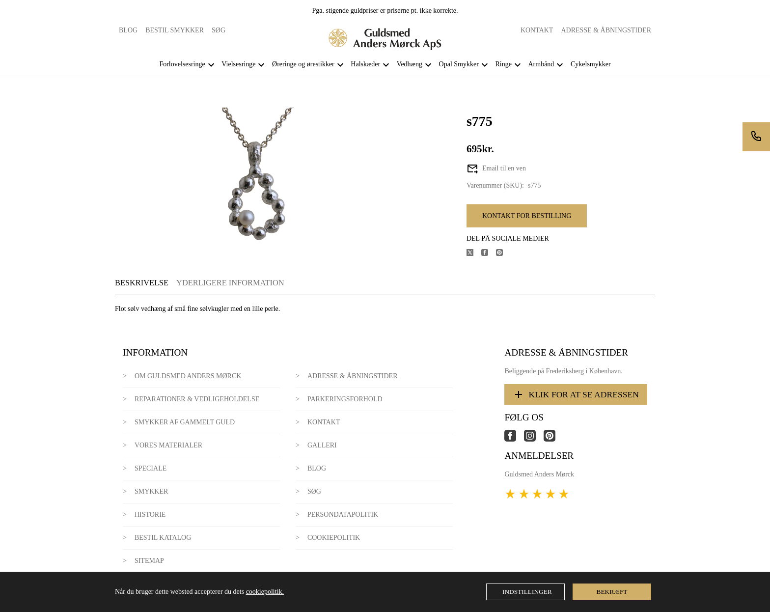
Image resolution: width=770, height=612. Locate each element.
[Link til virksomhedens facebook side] (514, 439)
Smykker (151, 491)
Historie (150, 514)
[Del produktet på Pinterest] (503, 253)
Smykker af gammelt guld (185, 422)
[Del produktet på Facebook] (488, 253)
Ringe (503, 64)
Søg (218, 30)
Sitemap (149, 560)
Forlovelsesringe (182, 64)
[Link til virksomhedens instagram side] (534, 439)
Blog (128, 30)
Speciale (150, 468)
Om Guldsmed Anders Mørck (188, 376)
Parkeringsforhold (345, 399)
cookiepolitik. (265, 591)
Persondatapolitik (342, 514)
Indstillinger (527, 591)
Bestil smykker (174, 30)
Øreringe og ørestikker (303, 64)
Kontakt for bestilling (526, 216)
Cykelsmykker (591, 64)
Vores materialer (168, 445)
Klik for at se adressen (576, 394)
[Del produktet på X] (474, 253)
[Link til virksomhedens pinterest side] (553, 439)
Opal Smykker (459, 64)
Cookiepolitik (333, 537)
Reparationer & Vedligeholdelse (197, 399)
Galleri (322, 445)
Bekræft (612, 591)
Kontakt (537, 30)
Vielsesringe (238, 64)
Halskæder (365, 64)
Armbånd (541, 64)
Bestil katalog (163, 537)
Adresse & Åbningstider (606, 30)
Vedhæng (409, 64)
